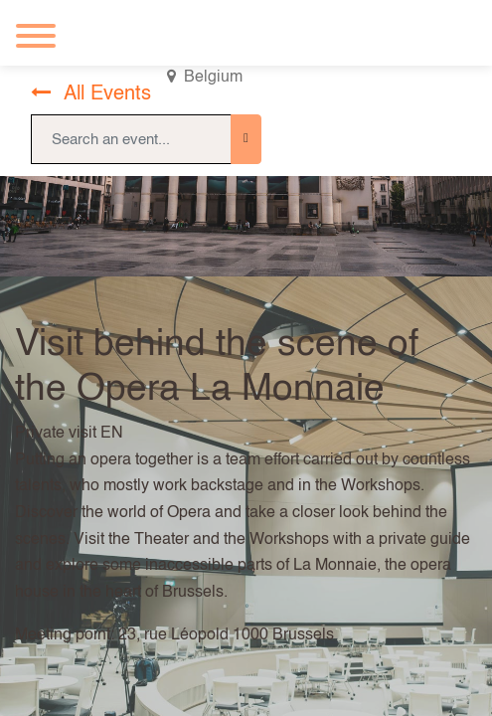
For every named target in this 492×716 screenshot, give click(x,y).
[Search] (246, 139)
